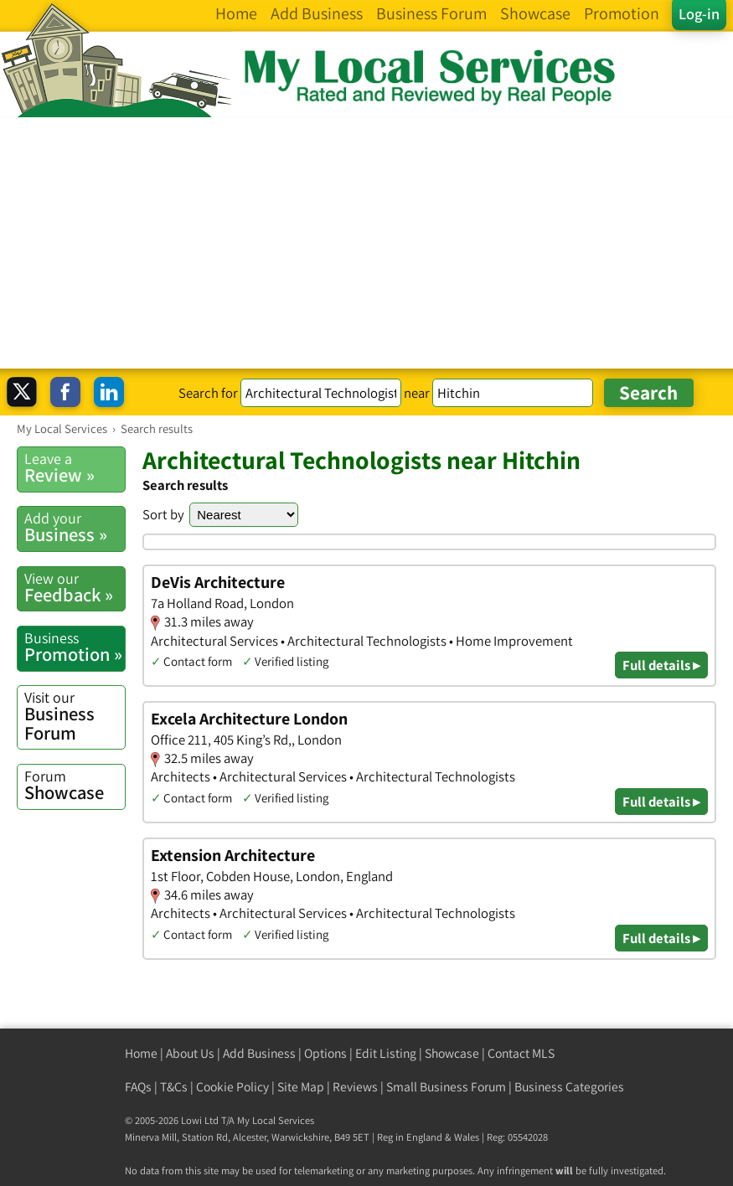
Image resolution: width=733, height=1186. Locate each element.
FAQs (138, 1087)
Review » (74, 468)
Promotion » (74, 647)
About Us (190, 1053)
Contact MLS (521, 1053)
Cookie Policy (232, 1087)
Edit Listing (385, 1053)
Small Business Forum (446, 1087)
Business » (74, 527)
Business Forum (74, 716)
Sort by (163, 514)
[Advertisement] (366, 243)
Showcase (74, 785)
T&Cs (174, 1087)
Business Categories (569, 1087)
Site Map (300, 1087)
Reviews (355, 1087)
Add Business (259, 1053)
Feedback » (74, 587)
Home (141, 1053)
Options (325, 1053)
